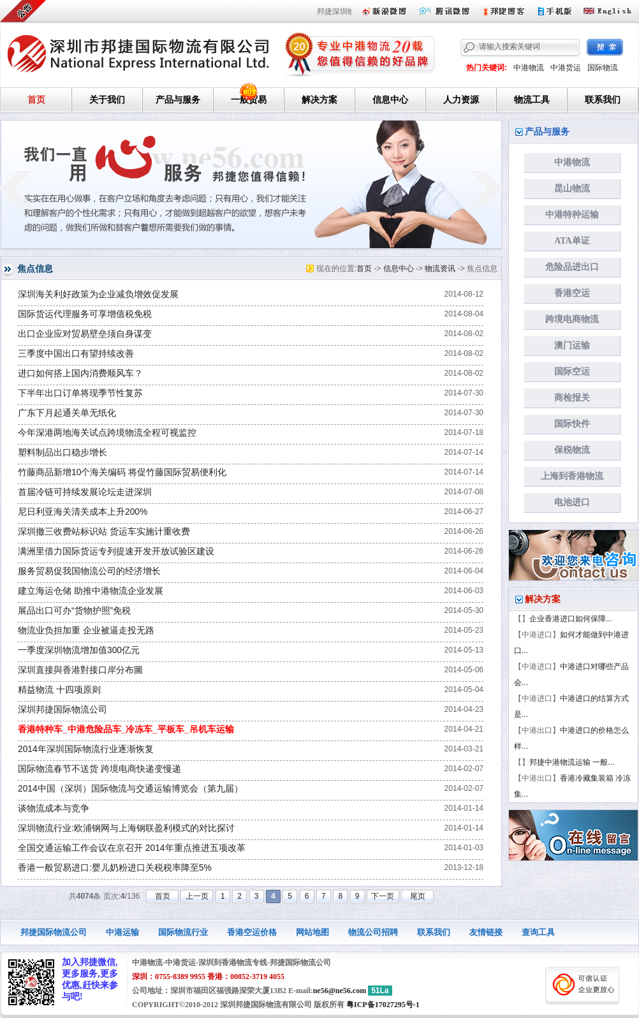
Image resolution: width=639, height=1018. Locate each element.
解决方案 (319, 100)
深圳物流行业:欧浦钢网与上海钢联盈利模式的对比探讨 (126, 828)
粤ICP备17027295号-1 (383, 1004)
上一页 (197, 896)
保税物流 (572, 450)
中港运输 (122, 932)
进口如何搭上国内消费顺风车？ (80, 373)
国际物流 (602, 67)
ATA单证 (571, 241)
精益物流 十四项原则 (59, 690)
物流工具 (532, 100)
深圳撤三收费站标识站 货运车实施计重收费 (104, 531)
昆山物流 (572, 188)
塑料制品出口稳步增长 (62, 452)
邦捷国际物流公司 (53, 932)
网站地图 (312, 932)
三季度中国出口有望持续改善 (76, 353)
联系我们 (603, 100)
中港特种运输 (572, 214)
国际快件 (572, 424)
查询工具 (538, 932)
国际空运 (572, 371)
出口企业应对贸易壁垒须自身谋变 (85, 334)
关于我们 (107, 100)
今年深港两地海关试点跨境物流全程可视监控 (107, 433)
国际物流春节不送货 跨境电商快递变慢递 (99, 769)
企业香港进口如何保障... (570, 618)
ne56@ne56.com (339, 990)
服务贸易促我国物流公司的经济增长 (89, 571)
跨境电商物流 (572, 319)
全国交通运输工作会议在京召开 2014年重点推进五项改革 (132, 848)
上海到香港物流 (572, 476)
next (486, 188)
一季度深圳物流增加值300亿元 (79, 650)
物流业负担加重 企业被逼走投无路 (86, 630)
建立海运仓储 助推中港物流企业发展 (90, 591)
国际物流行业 (183, 932)
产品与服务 (178, 100)
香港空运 (572, 293)
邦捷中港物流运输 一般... (571, 762)
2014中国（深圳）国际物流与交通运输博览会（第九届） (130, 788)
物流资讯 (440, 268)
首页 (36, 100)
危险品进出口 (572, 267)
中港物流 (528, 67)
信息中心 (390, 100)
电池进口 (572, 502)
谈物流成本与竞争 (53, 808)
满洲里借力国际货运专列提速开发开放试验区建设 (116, 551)
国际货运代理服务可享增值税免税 (85, 314)
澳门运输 (572, 345)
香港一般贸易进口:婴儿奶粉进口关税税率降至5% (115, 868)
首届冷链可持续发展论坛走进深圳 (85, 492)
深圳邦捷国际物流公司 (62, 709)
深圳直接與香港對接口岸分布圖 (80, 670)
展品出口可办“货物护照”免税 (74, 611)
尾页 (417, 896)
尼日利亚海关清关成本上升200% (82, 512)
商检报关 (572, 397)
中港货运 (565, 67)
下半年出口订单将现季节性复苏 (80, 393)
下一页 (382, 896)
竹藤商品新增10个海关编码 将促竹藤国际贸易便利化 (122, 472)
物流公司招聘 (373, 932)
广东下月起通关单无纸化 (67, 413)
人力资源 (461, 100)
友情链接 (486, 932)
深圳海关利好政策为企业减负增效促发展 (98, 294)
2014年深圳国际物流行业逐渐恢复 (86, 749)
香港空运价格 (252, 932)
